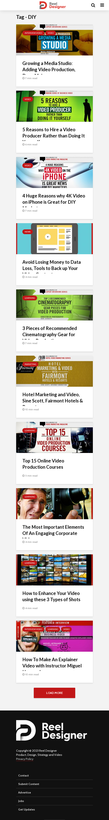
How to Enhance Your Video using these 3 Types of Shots (51, 596)
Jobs (21, 801)
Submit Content (28, 784)
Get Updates (26, 809)
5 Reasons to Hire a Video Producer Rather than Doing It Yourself (53, 136)
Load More (54, 693)
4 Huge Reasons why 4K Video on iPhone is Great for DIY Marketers (53, 202)
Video (51, 33)
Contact (23, 775)
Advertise (24, 792)
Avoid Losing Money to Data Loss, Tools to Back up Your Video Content (51, 268)
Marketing (30, 364)
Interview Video (33, 33)
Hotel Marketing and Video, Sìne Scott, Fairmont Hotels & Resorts (52, 401)
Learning (30, 298)
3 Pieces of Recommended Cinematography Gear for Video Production (49, 334)
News (27, 231)
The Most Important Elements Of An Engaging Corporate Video (53, 533)
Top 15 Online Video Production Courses (43, 464)
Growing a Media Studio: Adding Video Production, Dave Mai (48, 69)
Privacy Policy (24, 759)
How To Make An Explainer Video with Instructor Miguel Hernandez (52, 666)
